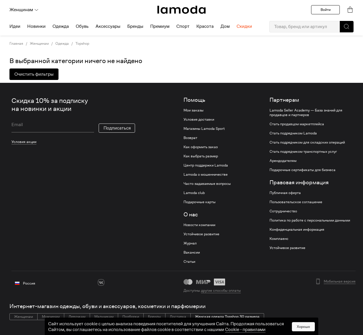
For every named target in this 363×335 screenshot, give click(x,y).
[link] (181, 10)
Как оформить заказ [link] (201, 147)
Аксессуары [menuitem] (107, 26)
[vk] (101, 282)
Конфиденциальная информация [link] (297, 229)
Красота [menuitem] (205, 26)
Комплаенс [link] (279, 238)
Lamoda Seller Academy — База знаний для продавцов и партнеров (306, 112)
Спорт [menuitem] (183, 26)
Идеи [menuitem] (14, 26)
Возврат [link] (190, 138)
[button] (347, 26)
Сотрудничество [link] (283, 211)
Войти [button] (326, 9)
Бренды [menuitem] (135, 26)
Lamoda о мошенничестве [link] (206, 174)
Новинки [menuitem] (36, 26)
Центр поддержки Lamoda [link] (206, 165)
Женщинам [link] (39, 43)
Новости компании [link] (199, 225)
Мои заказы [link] (194, 110)
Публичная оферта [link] (285, 193)
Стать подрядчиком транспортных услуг (303, 151)
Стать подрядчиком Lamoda (293, 133)
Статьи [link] (189, 261)
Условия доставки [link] (199, 119)
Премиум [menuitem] (159, 26)
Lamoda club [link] (194, 193)
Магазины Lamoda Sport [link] (204, 128)
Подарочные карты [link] (200, 202)
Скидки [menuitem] (244, 26)
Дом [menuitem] (225, 26)
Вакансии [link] (192, 252)
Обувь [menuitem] (82, 26)
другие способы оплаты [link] (221, 290)
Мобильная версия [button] (340, 281)
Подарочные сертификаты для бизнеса (302, 170)
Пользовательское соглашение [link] (296, 202)
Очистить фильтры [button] (34, 74)
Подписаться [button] (117, 128)
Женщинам (24, 10)
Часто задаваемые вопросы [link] (207, 183)
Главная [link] (16, 43)
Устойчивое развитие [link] (201, 234)
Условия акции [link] (23, 141)
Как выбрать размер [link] (201, 156)
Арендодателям (283, 160)
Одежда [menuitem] (60, 26)
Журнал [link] (190, 243)
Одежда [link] (62, 43)
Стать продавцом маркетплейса (297, 124)
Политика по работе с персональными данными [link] (310, 220)
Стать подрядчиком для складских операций (307, 142)
